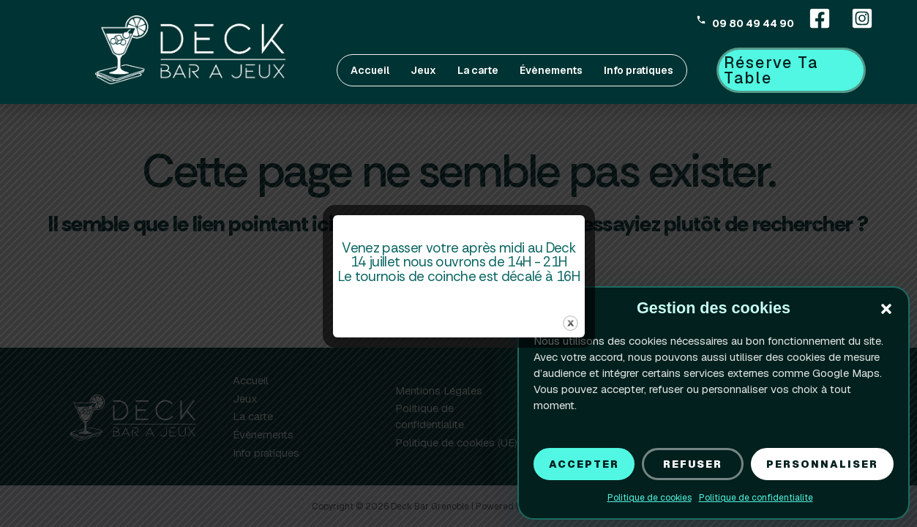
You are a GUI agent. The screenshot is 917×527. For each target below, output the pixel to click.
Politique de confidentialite (750, 498)
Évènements (551, 70)
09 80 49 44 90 (753, 23)
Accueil (370, 70)
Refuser (686, 464)
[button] (886, 309)
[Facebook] (820, 18)
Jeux (423, 70)
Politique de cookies (644, 498)
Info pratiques (638, 70)
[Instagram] (862, 18)
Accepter (576, 464)
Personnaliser (817, 464)
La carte (477, 70)
